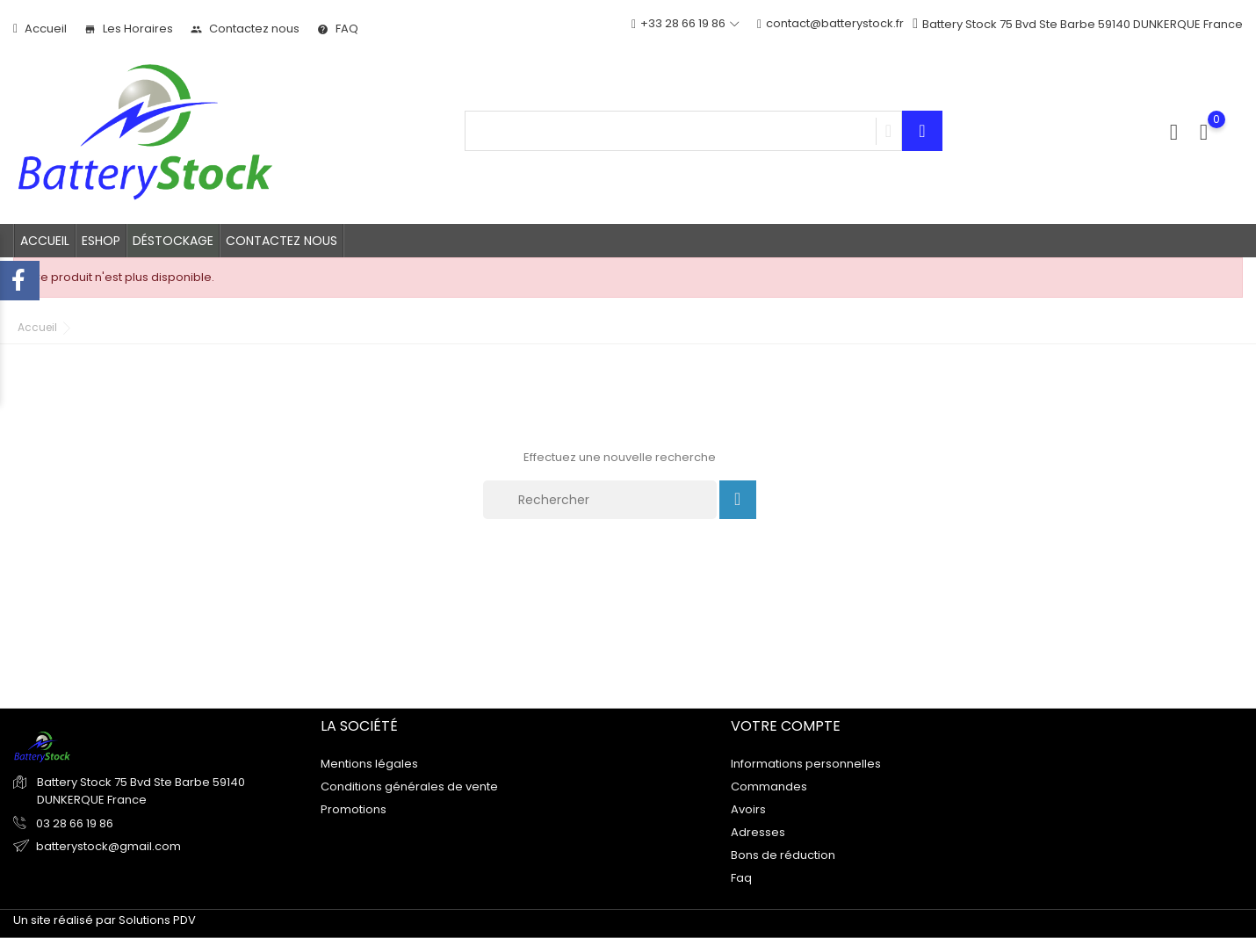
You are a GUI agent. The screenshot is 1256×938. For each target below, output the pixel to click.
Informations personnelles (806, 762)
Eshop (101, 240)
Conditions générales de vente (409, 785)
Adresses (758, 831)
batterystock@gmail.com (108, 846)
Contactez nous (245, 28)
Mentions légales (369, 762)
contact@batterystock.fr (830, 24)
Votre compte (786, 726)
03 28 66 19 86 (73, 823)
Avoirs (748, 808)
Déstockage (173, 240)
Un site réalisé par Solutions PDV (104, 920)
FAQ (337, 28)
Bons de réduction (783, 854)
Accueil (40, 28)
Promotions (353, 808)
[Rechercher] (600, 499)
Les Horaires (128, 28)
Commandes (769, 785)
